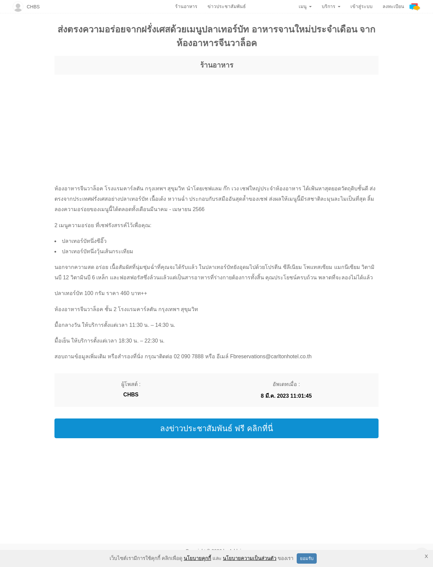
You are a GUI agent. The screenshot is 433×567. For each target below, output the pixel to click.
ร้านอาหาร (216, 65)
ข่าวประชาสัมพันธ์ (226, 6)
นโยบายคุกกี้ (197, 558)
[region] (216, 123)
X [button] (426, 556)
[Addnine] (414, 6)
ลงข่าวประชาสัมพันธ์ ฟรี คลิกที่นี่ (216, 428)
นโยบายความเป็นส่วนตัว (249, 558)
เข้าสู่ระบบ (361, 6)
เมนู (305, 6)
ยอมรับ (306, 558)
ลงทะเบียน (393, 6)
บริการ (331, 6)
